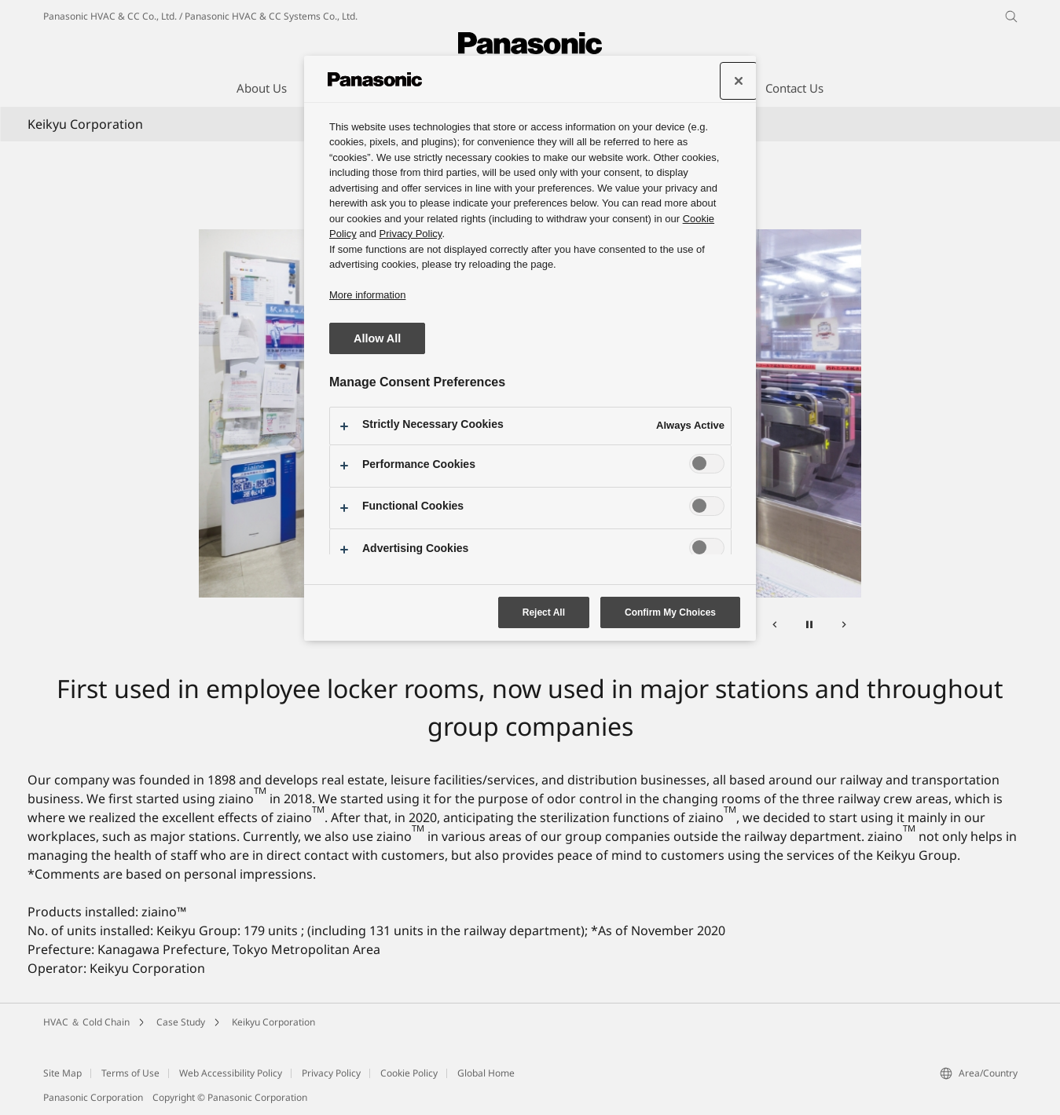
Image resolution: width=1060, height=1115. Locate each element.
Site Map (62, 1073)
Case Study (180, 1022)
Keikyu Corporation (273, 1022)
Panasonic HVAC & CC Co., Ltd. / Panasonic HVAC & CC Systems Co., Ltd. (200, 16)
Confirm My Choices (670, 612)
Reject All (544, 612)
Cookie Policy (409, 1073)
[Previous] (774, 627)
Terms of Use (130, 1073)
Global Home (486, 1073)
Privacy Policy (331, 1073)
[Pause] (809, 627)
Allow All (377, 338)
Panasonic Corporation (93, 1097)
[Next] (844, 627)
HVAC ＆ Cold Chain (86, 1022)
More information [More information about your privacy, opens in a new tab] (367, 295)
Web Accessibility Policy (230, 1073)
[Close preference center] (738, 81)
